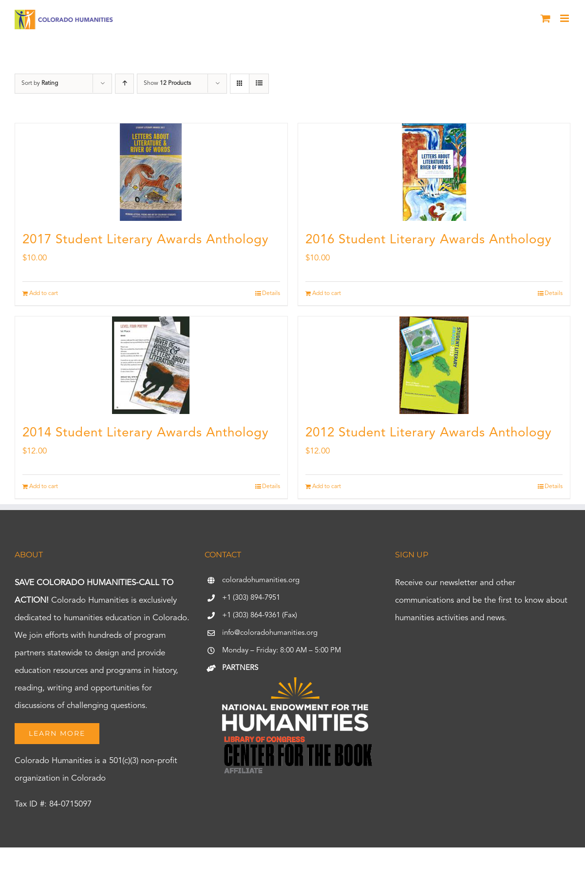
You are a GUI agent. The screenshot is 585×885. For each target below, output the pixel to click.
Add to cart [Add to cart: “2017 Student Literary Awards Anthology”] (43, 293)
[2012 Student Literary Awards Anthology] (434, 365)
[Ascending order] (124, 84)
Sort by (39, 83)
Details (271, 293)
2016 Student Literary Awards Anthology (428, 240)
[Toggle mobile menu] (565, 18)
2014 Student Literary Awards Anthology (145, 433)
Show (167, 83)
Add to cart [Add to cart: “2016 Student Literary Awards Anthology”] (326, 293)
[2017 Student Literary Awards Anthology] (151, 172)
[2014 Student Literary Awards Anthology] (151, 365)
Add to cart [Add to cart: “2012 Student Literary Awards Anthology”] (326, 487)
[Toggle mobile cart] (545, 18)
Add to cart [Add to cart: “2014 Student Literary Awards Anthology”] (43, 487)
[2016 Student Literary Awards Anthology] (434, 172)
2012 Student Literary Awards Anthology (428, 433)
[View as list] (258, 83)
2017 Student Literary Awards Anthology (145, 240)
